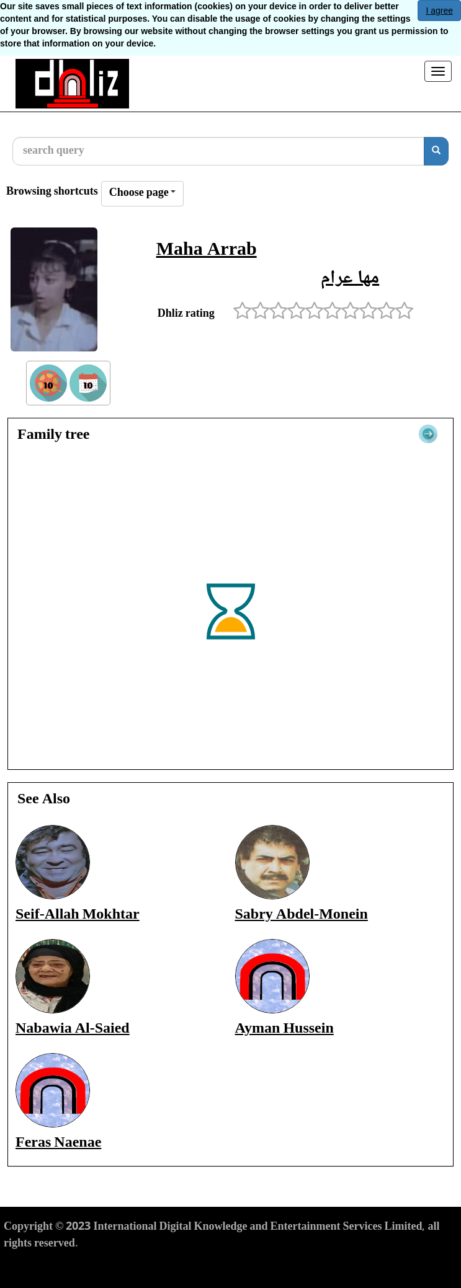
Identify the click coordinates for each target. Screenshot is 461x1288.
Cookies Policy (180, 1267)
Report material (260, 1267)
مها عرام (350, 278)
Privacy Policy (105, 1267)
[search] (436, 151)
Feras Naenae (58, 1143)
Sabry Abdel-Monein (301, 915)
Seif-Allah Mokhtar (78, 915)
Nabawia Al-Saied (73, 1029)
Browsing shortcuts (52, 192)
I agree (439, 10)
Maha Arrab (206, 251)
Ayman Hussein (284, 1029)
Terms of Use (34, 1267)
